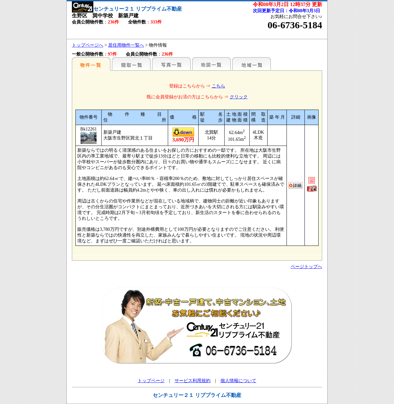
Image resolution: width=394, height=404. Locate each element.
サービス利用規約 (192, 380)
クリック (239, 96)
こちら (218, 86)
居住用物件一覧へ (126, 45)
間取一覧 (131, 63)
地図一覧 (211, 63)
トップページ (151, 380)
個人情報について (238, 380)
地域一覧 (251, 63)
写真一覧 (171, 63)
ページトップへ (306, 266)
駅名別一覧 (91, 63)
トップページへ (87, 45)
